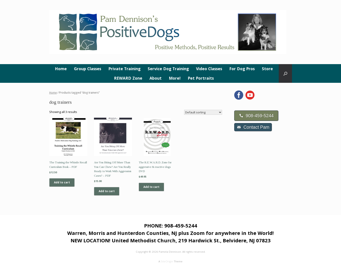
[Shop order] (203, 112)
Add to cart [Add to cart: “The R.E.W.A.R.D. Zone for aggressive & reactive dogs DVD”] (151, 187)
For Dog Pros (242, 68)
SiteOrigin (167, 261)
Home (61, 68)
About (155, 78)
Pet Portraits (201, 78)
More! (175, 78)
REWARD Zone (128, 78)
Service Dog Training (168, 68)
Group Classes (87, 68)
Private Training (124, 68)
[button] (285, 73)
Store (267, 68)
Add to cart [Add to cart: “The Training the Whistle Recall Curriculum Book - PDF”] (62, 182)
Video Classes (209, 68)
